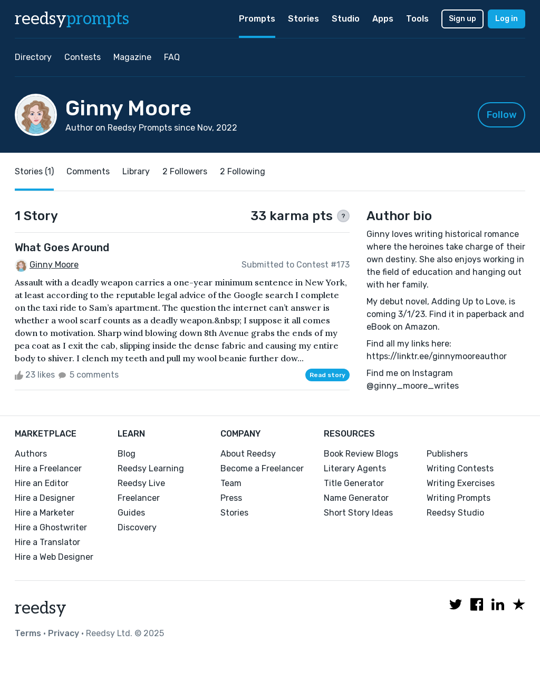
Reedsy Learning (151, 468)
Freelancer (139, 498)
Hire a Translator (47, 542)
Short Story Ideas (358, 513)
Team (231, 483)
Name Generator (356, 498)
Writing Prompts (458, 498)
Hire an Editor (42, 483)
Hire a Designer (45, 498)
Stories (303, 19)
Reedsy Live (141, 483)
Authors (31, 454)
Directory (33, 57)
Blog (127, 454)
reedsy (40, 608)
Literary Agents (355, 468)
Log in (506, 18)
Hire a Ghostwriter (51, 527)
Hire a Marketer (44, 513)
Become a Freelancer (262, 468)
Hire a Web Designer (54, 557)
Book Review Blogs (361, 454)
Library (136, 171)
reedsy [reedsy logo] (72, 19)
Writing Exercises (461, 483)
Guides (131, 513)
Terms (28, 633)
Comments (88, 171)
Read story (327, 375)
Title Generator (354, 483)
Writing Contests (460, 468)
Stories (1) (34, 171)
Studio (346, 19)
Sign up (462, 18)
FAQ (172, 57)
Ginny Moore (54, 265)
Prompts (257, 19)
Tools (417, 19)
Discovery (137, 527)
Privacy (63, 633)
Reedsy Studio (455, 513)
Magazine (132, 57)
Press (231, 498)
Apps (382, 19)
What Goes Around (62, 247)
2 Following (242, 171)
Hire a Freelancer (48, 468)
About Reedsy (248, 454)
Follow (502, 115)
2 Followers (184, 171)
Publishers (447, 454)
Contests (82, 57)
